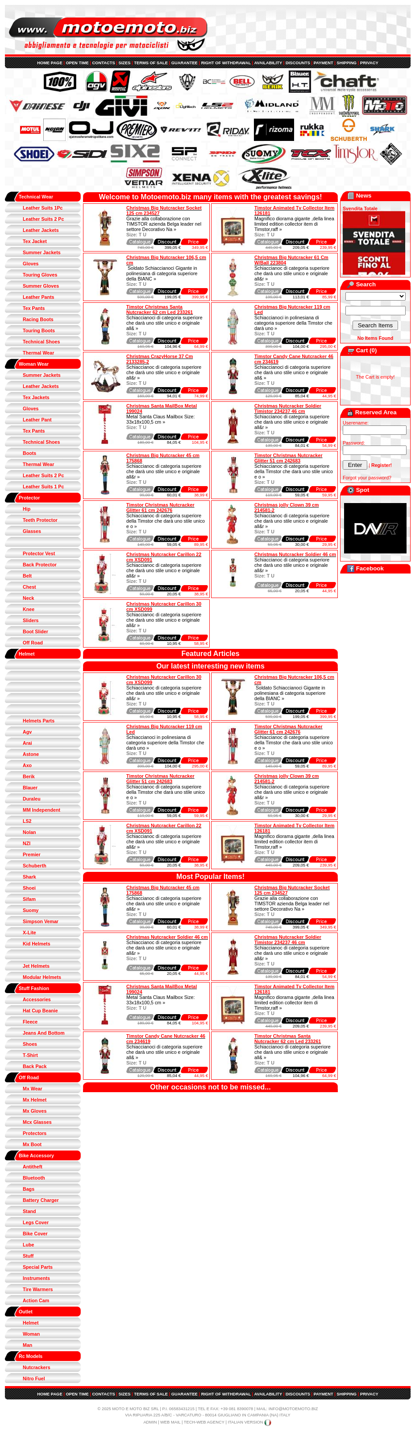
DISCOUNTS (298, 63)
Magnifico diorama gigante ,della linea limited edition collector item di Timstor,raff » (294, 224)
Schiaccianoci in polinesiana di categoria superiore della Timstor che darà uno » (293, 323)
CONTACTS (103, 63)
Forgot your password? (367, 477)
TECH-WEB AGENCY (204, 1422)
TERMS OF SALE (151, 63)
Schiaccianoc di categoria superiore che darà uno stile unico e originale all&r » (291, 273)
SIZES (125, 63)
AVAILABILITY (268, 63)
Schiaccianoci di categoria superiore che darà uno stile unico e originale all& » (164, 323)
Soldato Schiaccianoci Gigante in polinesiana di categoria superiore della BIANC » (161, 273)
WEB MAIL (170, 1422)
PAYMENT (323, 63)
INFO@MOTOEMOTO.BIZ (293, 1409)
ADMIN (150, 1422)
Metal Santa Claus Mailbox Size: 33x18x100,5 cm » (160, 419)
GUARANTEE (184, 63)
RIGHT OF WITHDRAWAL (226, 63)
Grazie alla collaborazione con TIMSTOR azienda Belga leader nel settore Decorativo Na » (163, 224)
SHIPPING (347, 63)
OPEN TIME (77, 63)
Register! (381, 465)
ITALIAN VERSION (250, 1422)
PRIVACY (369, 63)
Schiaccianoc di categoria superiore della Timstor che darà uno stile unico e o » (293, 471)
